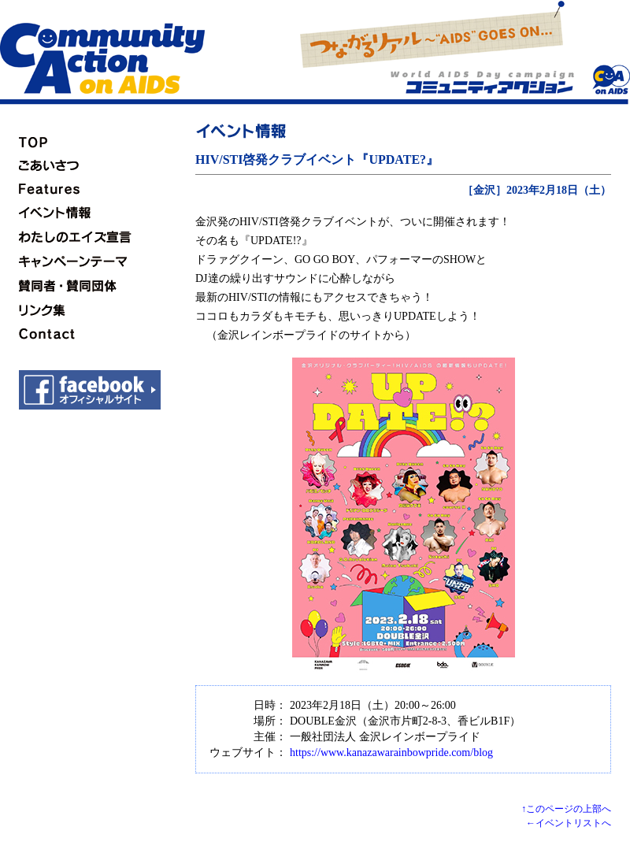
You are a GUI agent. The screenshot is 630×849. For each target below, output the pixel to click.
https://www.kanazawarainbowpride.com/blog (391, 752)
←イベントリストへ (568, 823)
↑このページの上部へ (566, 808)
